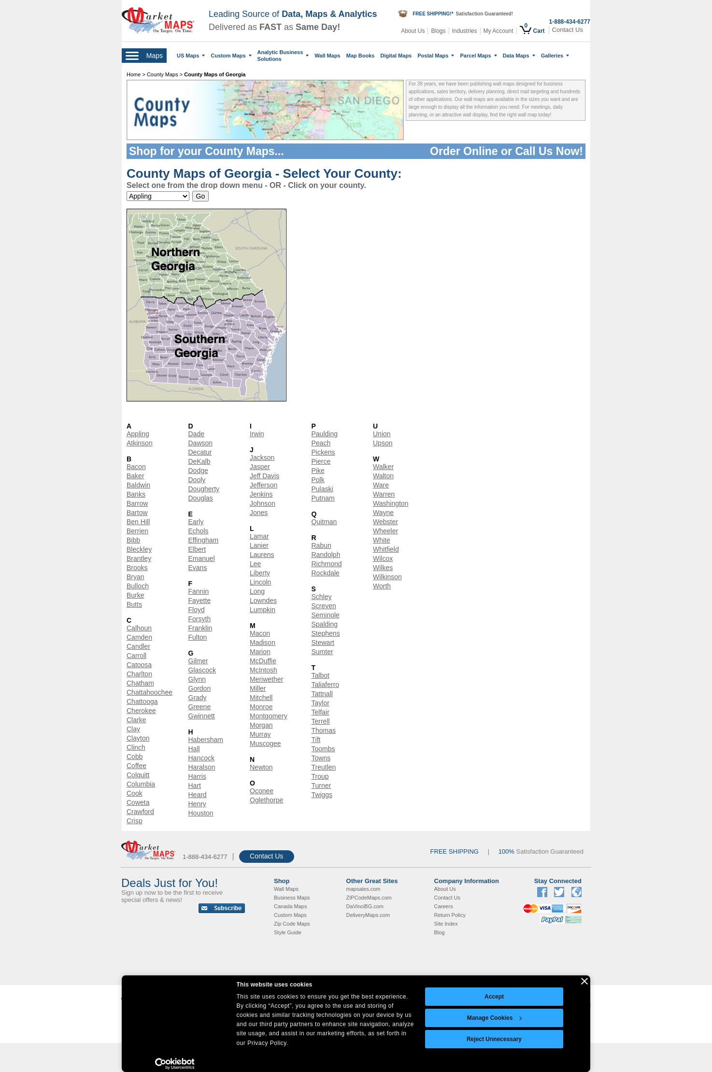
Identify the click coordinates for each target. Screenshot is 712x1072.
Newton (261, 767)
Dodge (198, 470)
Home (134, 74)
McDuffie (263, 661)
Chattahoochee (149, 692)
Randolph (326, 554)
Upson (382, 443)
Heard (197, 795)
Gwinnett (201, 716)
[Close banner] (584, 981)
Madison (262, 642)
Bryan (135, 577)
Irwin (257, 434)
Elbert (197, 549)
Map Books (360, 55)
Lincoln (260, 582)
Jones (259, 512)
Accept (494, 996)
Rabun (321, 545)
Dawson (200, 443)
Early (196, 522)
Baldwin (138, 485)
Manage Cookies (494, 1018)
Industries (464, 31)
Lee (255, 564)
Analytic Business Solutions (283, 55)
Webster (385, 522)
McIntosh (263, 670)
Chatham (140, 683)
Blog (439, 932)
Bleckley (139, 549)
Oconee (261, 791)
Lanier (259, 545)
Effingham (203, 540)
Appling (138, 434)
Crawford (140, 811)
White (381, 540)
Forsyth (199, 619)
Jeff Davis (264, 476)
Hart (194, 785)
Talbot (320, 675)
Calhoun (139, 628)
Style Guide (287, 932)
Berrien (137, 531)
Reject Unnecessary (494, 1039)
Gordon (199, 688)
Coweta (138, 802)
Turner (321, 785)
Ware (381, 485)
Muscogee (265, 743)
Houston (201, 813)
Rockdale (326, 573)
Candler (138, 646)
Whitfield (386, 549)
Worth (382, 586)
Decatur (200, 452)
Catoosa (139, 665)
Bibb (133, 540)
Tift (316, 739)
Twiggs (322, 795)
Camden (139, 637)
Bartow (137, 512)
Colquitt (138, 775)
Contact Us (567, 29)
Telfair (320, 712)
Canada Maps (290, 906)
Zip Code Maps (292, 924)
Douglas (200, 498)
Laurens (262, 554)
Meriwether (266, 679)
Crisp (134, 821)
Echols (198, 531)
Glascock (202, 670)
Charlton (139, 674)
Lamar (259, 536)
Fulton (197, 637)
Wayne (383, 512)
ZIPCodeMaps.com (369, 897)
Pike (318, 470)
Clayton (138, 738)
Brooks (137, 568)
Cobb (134, 756)
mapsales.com (363, 889)
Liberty (260, 573)
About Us (413, 31)
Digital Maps (396, 55)
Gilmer (198, 661)
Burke (135, 595)
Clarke (136, 720)
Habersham (205, 739)
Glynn (197, 679)
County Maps (163, 74)
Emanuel (201, 558)
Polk (318, 480)
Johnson (262, 503)
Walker (383, 467)
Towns (321, 758)
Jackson (262, 457)
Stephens (326, 633)
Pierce (321, 461)
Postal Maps (435, 55)
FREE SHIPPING (454, 851)
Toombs (323, 749)
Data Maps (519, 55)
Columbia (141, 784)
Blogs (438, 31)
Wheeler (385, 531)
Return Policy (450, 915)
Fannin (198, 591)
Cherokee (141, 711)
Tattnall (322, 694)
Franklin (200, 628)
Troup (320, 776)
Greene (199, 707)
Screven (324, 606)
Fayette (199, 600)
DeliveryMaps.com (368, 915)
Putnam (323, 498)
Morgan (261, 725)
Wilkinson (387, 577)
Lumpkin (262, 610)
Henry (197, 804)
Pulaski (322, 489)
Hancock (201, 758)
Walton (383, 476)
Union (382, 434)
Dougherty (204, 489)
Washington (390, 503)
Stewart (323, 642)
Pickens (323, 452)
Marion (260, 652)
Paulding (325, 434)
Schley (322, 596)
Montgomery (268, 716)
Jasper (260, 467)
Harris (197, 776)
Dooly (197, 480)
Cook (134, 793)
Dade (196, 434)
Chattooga (142, 701)
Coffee (136, 766)
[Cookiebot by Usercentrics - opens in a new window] (175, 1064)
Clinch (136, 747)
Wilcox (383, 558)
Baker (135, 476)
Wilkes (383, 568)
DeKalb (199, 461)
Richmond (327, 564)
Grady (197, 697)
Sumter (322, 652)
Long (257, 591)
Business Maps (292, 897)
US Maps (191, 55)
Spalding (325, 624)
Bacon (136, 467)
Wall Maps (327, 55)
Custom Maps (231, 55)
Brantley (139, 558)
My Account (498, 31)
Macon (260, 633)
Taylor (320, 703)
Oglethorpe (266, 800)
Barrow (137, 503)
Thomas (324, 730)
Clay (133, 729)
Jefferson (263, 485)
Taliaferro (326, 684)
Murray (260, 734)
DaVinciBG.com (365, 906)
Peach (321, 443)
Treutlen (324, 767)
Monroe (261, 707)
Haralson (201, 767)
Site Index (446, 924)
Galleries (555, 55)
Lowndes (263, 600)
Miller (258, 688)
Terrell (321, 721)
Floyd (196, 610)
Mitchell (261, 697)
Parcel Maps (478, 55)
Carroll (136, 655)
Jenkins (261, 494)
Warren (384, 494)
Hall (194, 749)
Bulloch (138, 586)
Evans (197, 568)
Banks (136, 494)
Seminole (326, 615)
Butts (134, 604)
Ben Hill (138, 522)
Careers (443, 906)
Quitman (324, 522)
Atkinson (140, 443)
